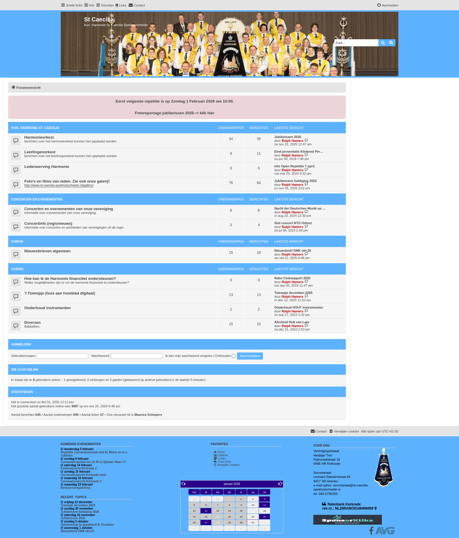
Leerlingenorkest (39, 152)
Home (219, 452)
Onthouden (225, 355)
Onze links (222, 461)
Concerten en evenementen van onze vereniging (68, 209)
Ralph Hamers (292, 140)
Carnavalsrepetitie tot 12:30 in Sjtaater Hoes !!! (93, 462)
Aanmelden (21, 344)
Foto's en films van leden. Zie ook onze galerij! (67, 181)
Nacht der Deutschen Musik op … (300, 208)
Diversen (32, 322)
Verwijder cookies (227, 465)
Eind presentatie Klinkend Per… (298, 151)
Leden (220, 458)
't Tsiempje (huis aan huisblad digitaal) (59, 293)
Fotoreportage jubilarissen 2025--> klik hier (175, 113)
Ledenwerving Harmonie (46, 166)
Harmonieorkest (39, 137)
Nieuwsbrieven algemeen (47, 251)
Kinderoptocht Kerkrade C (79, 468)
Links (123, 5)
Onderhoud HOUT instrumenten (298, 307)
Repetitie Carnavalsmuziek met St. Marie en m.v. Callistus (94, 454)
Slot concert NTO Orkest (293, 223)
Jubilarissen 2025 (287, 137)
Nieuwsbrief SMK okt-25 (292, 250)
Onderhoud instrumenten (47, 308)
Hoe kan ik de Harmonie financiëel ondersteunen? (70, 278)
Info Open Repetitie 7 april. (294, 166)
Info (91, 5)
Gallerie (221, 455)
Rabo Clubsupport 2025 (292, 278)
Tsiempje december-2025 (293, 292)
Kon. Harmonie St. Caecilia (35, 128)
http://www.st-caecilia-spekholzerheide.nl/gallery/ (59, 185)
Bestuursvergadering (75, 487)
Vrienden (107, 5)
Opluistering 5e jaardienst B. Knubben (87, 524)
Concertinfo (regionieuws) (48, 223)
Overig (17, 269)
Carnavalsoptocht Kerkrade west (83, 474)
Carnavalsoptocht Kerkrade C (81, 481)
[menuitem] (136, 5)
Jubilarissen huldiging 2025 (295, 181)
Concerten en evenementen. (37, 199)
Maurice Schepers (148, 414)
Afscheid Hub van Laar (291, 322)
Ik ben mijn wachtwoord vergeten (188, 355)
